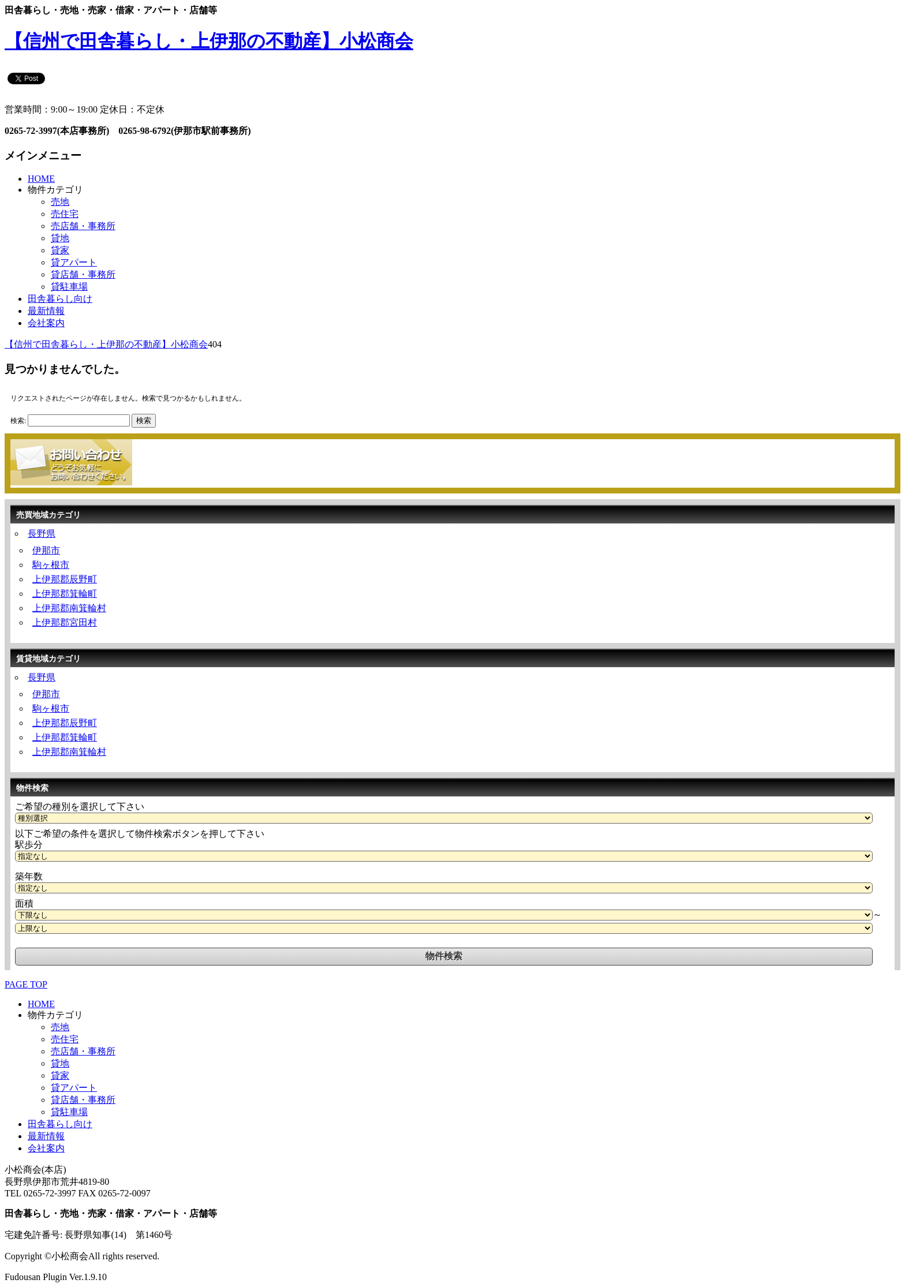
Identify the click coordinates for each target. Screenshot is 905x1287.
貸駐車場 (69, 286)
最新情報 (46, 311)
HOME (41, 179)
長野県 (41, 533)
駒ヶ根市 (50, 565)
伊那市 (46, 550)
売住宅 (64, 214)
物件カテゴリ (55, 189)
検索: (18, 421)
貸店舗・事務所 (83, 274)
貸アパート (74, 262)
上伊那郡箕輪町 (64, 593)
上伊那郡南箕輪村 (69, 608)
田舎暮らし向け (60, 299)
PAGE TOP (26, 984)
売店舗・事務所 (83, 226)
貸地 (60, 238)
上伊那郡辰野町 (64, 579)
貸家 (60, 250)
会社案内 (46, 323)
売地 (60, 202)
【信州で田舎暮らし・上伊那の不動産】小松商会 (209, 41)
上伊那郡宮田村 (64, 622)
